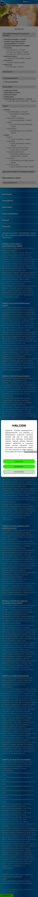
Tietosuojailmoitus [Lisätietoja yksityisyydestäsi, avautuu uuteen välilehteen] (31, 451)
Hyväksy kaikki (19, 466)
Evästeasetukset (19, 471)
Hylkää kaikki (19, 461)
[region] (19, 448)
